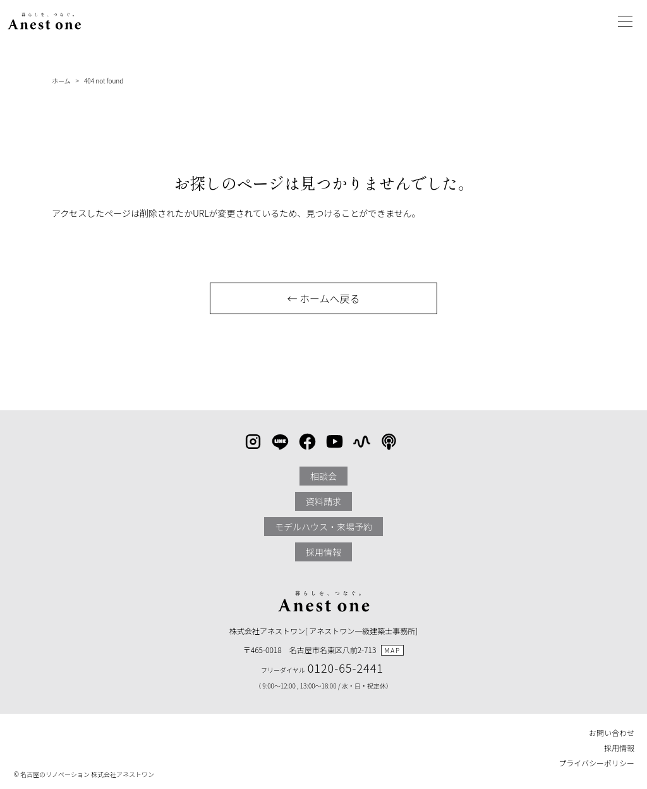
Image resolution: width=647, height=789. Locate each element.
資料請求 (323, 501)
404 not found (103, 80)
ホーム (61, 80)
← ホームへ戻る (323, 298)
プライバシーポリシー (596, 762)
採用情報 (323, 552)
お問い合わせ (611, 732)
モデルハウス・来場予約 (323, 526)
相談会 (323, 476)
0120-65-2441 (346, 667)
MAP (392, 650)
